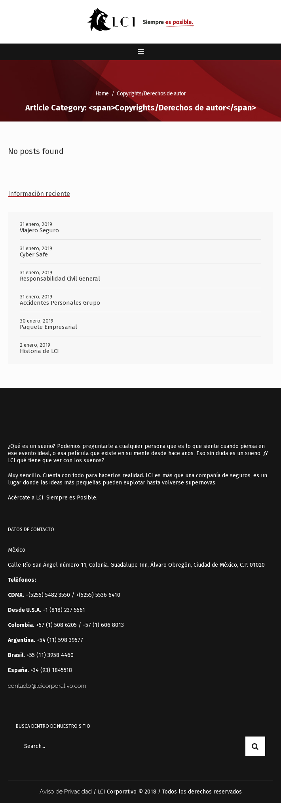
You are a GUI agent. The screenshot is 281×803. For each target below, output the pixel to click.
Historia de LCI (39, 351)
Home (102, 93)
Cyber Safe (34, 254)
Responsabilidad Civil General (60, 278)
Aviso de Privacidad (66, 791)
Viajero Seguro (39, 230)
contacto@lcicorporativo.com (47, 685)
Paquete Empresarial (48, 326)
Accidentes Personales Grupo (60, 302)
